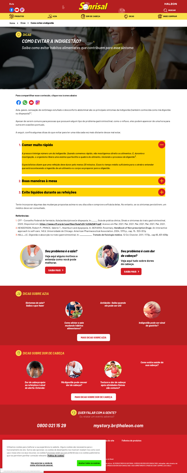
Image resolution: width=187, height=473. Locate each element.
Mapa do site (108, 440)
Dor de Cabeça (93, 16)
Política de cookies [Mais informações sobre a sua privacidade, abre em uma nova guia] (56, 455)
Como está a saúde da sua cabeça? (152, 363)
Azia (55, 16)
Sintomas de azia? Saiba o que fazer (35, 304)
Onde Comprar (170, 16)
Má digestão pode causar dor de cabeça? (74, 383)
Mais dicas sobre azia (93, 337)
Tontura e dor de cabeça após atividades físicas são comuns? (113, 385)
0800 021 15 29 (51, 425)
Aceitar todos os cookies (89, 463)
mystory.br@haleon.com (118, 425)
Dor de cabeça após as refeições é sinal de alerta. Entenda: (35, 385)
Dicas (131, 16)
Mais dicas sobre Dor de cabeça (93, 397)
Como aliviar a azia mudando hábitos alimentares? (74, 325)
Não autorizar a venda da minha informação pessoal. (41, 464)
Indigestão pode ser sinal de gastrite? (152, 324)
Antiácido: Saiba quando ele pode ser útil (113, 304)
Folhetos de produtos (131, 440)
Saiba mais (54, 270)
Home (12, 23)
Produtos (19, 16)
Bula (11, 3)
